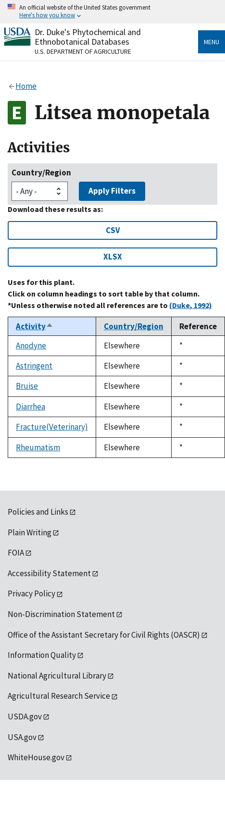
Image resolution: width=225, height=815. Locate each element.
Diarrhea (30, 406)
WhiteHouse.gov (36, 757)
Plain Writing (29, 532)
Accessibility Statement (49, 573)
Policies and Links (38, 511)
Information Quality (42, 655)
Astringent (34, 365)
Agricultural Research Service (59, 696)
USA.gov (22, 737)
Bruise (27, 386)
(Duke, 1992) (190, 305)
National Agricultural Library (57, 675)
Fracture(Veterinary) (52, 426)
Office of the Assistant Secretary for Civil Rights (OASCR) (104, 635)
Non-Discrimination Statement (61, 614)
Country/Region (41, 172)
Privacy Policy (31, 593)
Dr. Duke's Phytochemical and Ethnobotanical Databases (88, 36)
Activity (34, 326)
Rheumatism (38, 447)
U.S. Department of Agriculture (83, 51)
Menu (211, 41)
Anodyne (31, 345)
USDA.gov (25, 716)
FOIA (16, 552)
